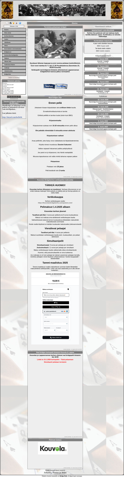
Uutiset (5, 39)
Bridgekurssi (7, 52)
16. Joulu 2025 (103, 107)
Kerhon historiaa (8, 36)
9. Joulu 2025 (103, 121)
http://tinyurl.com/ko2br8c (12, 117)
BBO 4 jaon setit (103, 46)
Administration (7, 71)
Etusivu (5, 29)
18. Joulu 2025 (103, 100)
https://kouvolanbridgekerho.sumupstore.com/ (55, 203)
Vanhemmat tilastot (9, 64)
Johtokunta (6, 42)
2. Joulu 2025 (103, 127)
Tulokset (6, 58)
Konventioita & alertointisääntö (12, 48)
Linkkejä (6, 68)
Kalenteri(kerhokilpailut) (10, 55)
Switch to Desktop (14, 77)
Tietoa (5, 45)
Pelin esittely (7, 33)
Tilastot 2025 (7, 61)
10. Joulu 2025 (103, 114)
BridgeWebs (7, 74)
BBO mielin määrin (103, 51)
